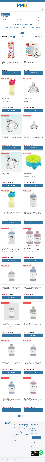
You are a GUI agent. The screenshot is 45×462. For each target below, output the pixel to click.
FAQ (14, 436)
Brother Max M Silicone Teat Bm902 (33, 137)
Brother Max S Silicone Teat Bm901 (11, 175)
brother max (5, 98)
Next (23, 36)
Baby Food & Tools (25, 27)
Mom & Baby (16, 27)
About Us (15, 430)
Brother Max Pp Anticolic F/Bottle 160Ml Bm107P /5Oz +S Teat (11, 362)
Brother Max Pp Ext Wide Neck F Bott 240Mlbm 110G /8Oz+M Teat (32, 213)
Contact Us (26, 429)
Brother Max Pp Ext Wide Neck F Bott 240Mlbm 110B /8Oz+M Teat (11, 250)
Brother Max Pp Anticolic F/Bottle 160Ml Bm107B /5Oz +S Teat (11, 400)
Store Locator (26, 433)
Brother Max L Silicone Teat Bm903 (11, 137)
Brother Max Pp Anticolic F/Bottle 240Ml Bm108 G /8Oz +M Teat (11, 325)
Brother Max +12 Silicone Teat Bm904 (32, 100)
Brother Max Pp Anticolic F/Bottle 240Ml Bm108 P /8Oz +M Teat (33, 287)
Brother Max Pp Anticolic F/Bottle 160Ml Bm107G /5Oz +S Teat (33, 362)
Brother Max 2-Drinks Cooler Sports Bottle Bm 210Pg (11, 100)
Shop (11, 27)
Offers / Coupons (21, 428)
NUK (3, 61)
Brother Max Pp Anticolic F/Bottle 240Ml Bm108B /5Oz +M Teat (33, 325)
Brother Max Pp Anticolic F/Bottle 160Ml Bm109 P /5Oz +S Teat (33, 250)
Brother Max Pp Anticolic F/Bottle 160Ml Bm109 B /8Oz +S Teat (11, 287)
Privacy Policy (15, 439)
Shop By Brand (21, 432)
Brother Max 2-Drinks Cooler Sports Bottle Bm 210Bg (11, 213)
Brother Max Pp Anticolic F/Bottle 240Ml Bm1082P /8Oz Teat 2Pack (33, 400)
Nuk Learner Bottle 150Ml (30, 62)
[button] (42, 37)
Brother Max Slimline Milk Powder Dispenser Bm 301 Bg (32, 175)
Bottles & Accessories (35, 27)
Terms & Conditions (16, 433)
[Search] (42, 9)
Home (6, 27)
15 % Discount (5, 78)
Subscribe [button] (36, 437)
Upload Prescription (6, 14)
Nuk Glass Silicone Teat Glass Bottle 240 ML (10, 63)
